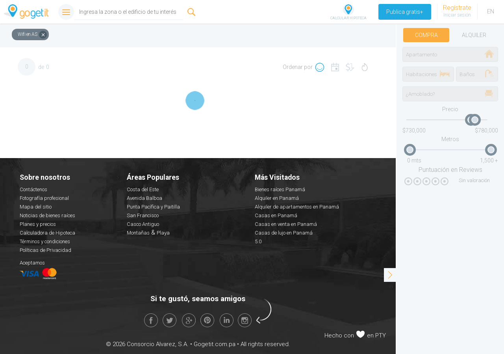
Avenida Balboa (144, 198)
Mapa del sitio (36, 207)
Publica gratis (404, 12)
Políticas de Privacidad (45, 250)
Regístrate (457, 7)
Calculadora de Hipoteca (47, 233)
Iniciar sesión (457, 15)
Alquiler (474, 35)
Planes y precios (38, 224)
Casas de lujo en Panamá (284, 233)
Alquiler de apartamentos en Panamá (297, 207)
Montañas (138, 233)
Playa (163, 233)
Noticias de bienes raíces (47, 215)
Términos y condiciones (45, 241)
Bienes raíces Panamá (280, 189)
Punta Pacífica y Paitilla (153, 207)
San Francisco (143, 215)
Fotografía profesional (44, 198)
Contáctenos (33, 189)
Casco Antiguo (143, 224)
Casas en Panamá (276, 215)
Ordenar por (298, 67)
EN (490, 11)
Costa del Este (143, 189)
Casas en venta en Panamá (286, 224)
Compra (426, 35)
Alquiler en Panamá (277, 198)
